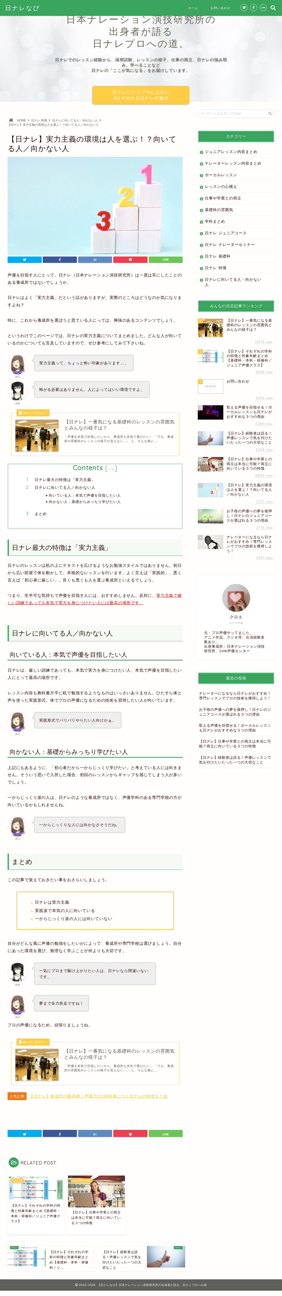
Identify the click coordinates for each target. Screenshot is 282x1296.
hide (111, 472)
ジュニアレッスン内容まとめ (231, 151)
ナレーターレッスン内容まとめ (233, 163)
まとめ (41, 516)
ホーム (193, 8)
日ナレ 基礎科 (217, 256)
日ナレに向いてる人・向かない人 (233, 282)
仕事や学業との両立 (223, 198)
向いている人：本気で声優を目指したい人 (85, 498)
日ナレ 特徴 (215, 268)
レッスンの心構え (221, 186)
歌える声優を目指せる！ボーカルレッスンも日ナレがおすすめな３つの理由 (235, 728)
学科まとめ (215, 221)
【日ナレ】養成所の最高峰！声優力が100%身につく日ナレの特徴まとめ (98, 1101)
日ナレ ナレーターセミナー (230, 244)
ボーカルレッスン (221, 175)
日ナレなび (22, 8)
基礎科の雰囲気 (219, 210)
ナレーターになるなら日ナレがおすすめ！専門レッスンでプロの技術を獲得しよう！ (235, 696)
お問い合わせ (220, 8)
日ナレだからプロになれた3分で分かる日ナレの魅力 (141, 94)
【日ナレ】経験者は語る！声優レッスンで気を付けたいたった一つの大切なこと (235, 760)
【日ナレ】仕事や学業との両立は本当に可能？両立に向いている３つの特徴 (235, 744)
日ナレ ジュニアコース (226, 233)
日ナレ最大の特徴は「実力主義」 (65, 482)
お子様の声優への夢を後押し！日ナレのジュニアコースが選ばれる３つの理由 (235, 712)
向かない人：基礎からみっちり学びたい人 (85, 504)
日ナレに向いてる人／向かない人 (65, 490)
